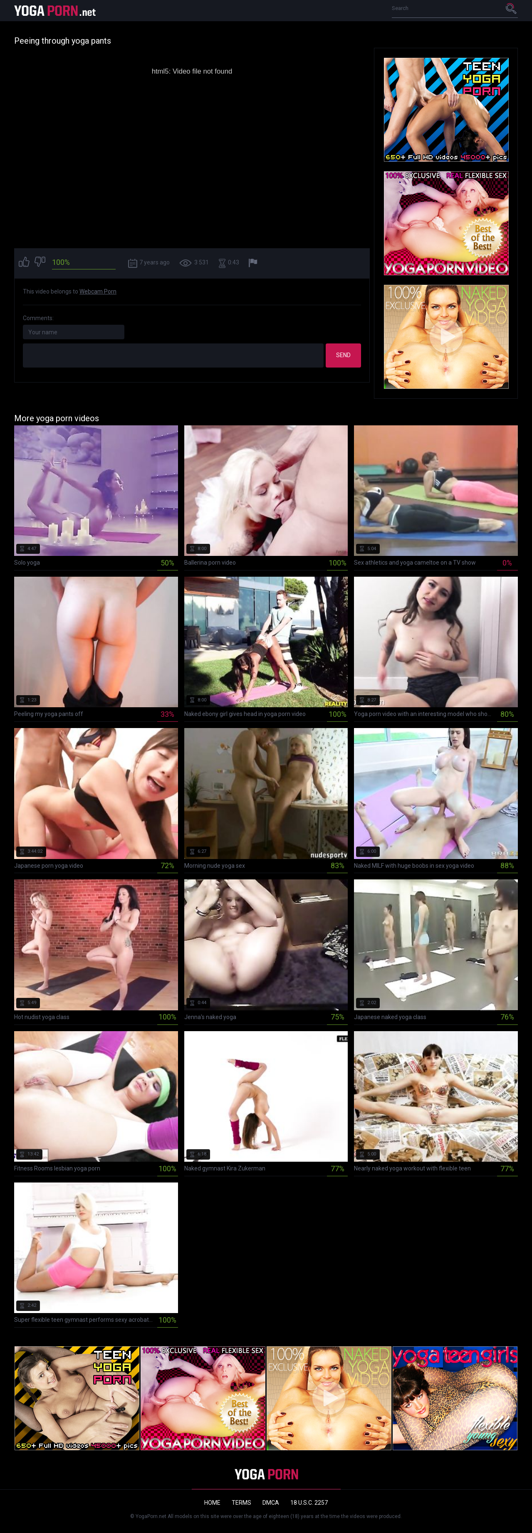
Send (343, 355)
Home (212, 1502)
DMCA (270, 1502)
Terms (241, 1502)
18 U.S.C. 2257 (309, 1502)
